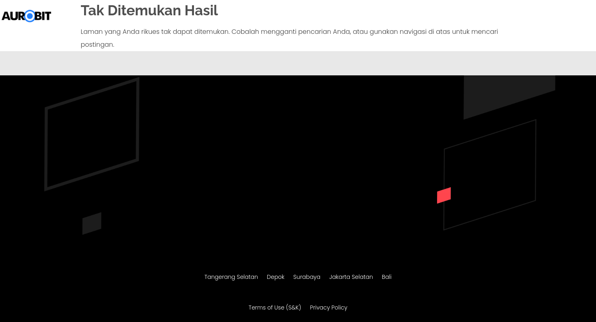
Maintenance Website (457, 16)
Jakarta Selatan (351, 277)
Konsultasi (568, 16)
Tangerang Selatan (231, 277)
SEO (502, 16)
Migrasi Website (394, 16)
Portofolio (530, 16)
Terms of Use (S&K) (275, 308)
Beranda (274, 16)
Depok (276, 277)
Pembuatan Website (324, 16)
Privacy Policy (328, 308)
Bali (387, 277)
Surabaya (306, 277)
